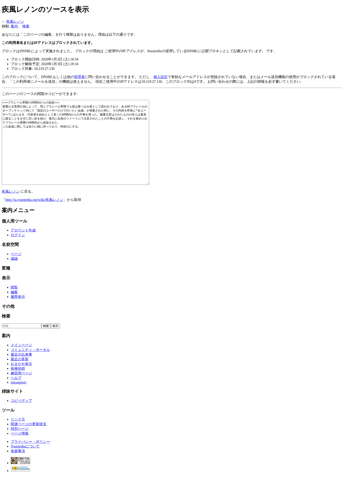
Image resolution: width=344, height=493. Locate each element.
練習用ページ (21, 390)
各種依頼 (18, 385)
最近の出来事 (21, 371)
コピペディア (21, 417)
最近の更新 (20, 376)
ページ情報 (20, 450)
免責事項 (18, 468)
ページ (16, 270)
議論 (14, 275)
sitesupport (18, 399)
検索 (25, 26)
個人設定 (160, 77)
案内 (14, 26)
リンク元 (18, 436)
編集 (14, 309)
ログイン (18, 252)
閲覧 (14, 304)
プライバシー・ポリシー (30, 458)
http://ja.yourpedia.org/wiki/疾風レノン (34, 216)
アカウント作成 (23, 247)
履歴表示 (18, 313)
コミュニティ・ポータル (30, 366)
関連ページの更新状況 (28, 441)
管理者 (79, 77)
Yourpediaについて (25, 463)
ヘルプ (16, 394)
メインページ (21, 362)
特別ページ (20, 445)
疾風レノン (15, 21)
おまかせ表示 (21, 380)
